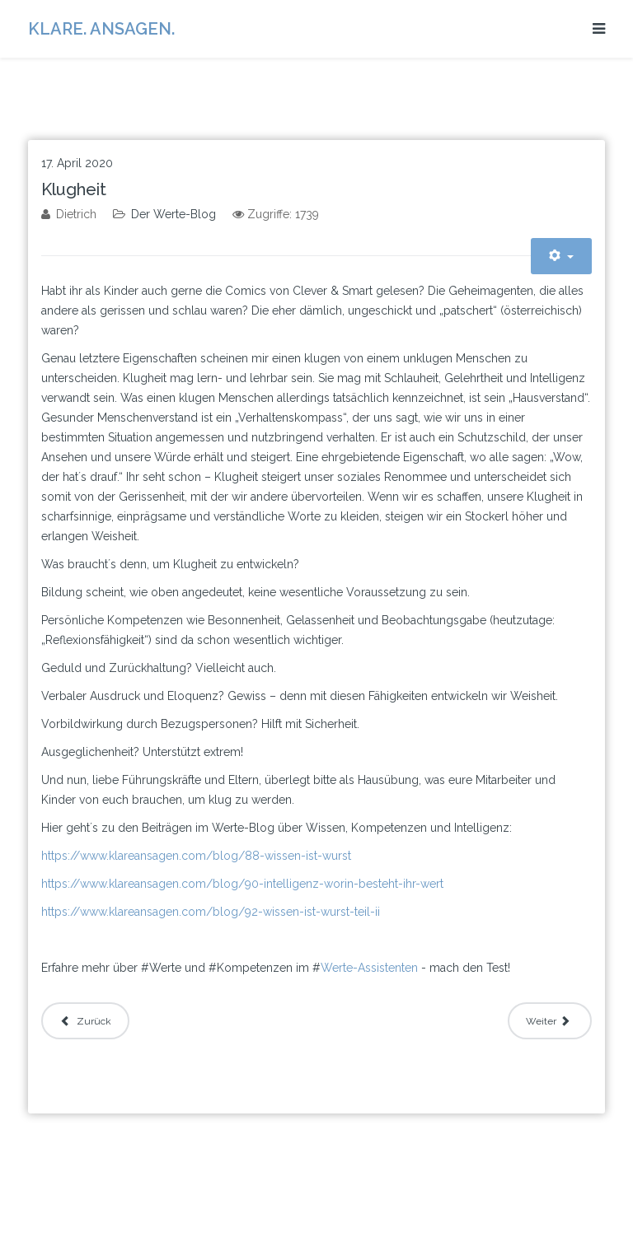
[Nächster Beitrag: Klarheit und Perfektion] (550, 1020)
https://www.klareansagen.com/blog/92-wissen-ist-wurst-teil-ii (210, 911)
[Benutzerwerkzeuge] (561, 256)
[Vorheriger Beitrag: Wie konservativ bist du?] (85, 1020)
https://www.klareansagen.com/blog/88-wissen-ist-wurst (196, 855)
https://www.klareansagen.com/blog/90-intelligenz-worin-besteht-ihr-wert (242, 883)
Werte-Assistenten (369, 967)
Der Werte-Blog (173, 214)
